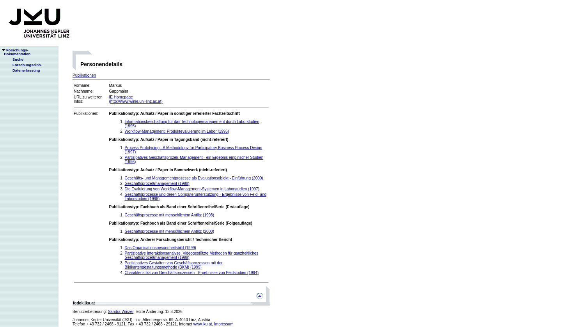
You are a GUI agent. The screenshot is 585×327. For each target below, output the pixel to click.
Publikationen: (86, 113)
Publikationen (84, 75)
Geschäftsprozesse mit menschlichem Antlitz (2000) (169, 231)
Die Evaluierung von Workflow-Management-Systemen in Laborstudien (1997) (191, 189)
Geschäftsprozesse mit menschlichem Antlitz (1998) (169, 215)
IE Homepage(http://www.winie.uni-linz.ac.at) (135, 99)
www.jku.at (202, 324)
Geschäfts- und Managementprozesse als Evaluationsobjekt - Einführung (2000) (193, 178)
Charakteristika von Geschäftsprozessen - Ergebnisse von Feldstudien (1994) (191, 273)
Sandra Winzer (121, 311)
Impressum (223, 324)
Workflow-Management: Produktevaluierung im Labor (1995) (176, 131)
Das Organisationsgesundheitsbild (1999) (160, 248)
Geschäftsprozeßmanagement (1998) (156, 183)
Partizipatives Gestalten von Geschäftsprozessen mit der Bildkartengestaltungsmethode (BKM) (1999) (173, 265)
